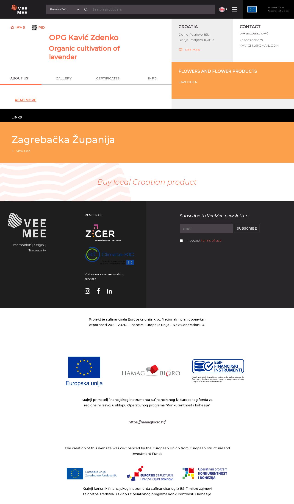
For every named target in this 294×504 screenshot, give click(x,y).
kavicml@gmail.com (259, 45)
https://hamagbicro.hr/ (147, 422)
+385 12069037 (251, 40)
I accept (204, 240)
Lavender (187, 82)
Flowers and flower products (217, 71)
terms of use (211, 240)
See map (189, 49)
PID (41, 27)
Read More (25, 100)
